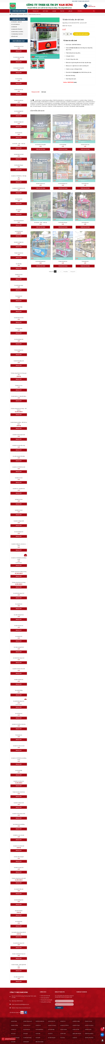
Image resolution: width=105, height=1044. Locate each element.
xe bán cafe (44, 104)
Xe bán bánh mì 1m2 (18, 45)
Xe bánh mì (14, 26)
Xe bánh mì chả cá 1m (19, 671)
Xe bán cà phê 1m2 (18, 584)
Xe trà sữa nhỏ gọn (18, 147)
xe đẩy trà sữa (79, 103)
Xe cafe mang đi (37, 106)
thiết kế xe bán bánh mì (58, 100)
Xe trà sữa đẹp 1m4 (18, 459)
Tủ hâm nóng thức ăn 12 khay (19, 501)
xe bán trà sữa (71, 103)
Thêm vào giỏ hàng (81, 34)
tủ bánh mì (52, 101)
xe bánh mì (32, 103)
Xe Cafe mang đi (15, 24)
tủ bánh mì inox (88, 884)
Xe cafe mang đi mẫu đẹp (19, 394)
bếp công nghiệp (80, 106)
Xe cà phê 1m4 (18, 519)
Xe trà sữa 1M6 (18, 661)
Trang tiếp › (65, 271)
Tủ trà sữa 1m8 (18, 287)
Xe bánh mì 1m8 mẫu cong (18, 385)
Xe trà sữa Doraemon (19, 195)
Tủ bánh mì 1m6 (18, 335)
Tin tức (62, 11)
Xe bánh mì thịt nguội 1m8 (19, 375)
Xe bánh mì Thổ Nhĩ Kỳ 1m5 (18, 167)
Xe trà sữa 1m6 (18, 119)
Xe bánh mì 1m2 (18, 413)
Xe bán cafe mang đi (19, 736)
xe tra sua (86, 103)
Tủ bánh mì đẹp (18, 269)
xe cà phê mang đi (75, 104)
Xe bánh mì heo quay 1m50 (18, 699)
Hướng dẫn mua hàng (46, 864)
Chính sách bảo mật (45, 858)
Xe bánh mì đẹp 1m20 (19, 689)
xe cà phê (38, 900)
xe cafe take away (85, 104)
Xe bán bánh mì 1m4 (18, 137)
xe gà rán (50, 106)
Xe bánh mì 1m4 (18, 440)
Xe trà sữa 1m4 (18, 176)
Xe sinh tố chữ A (18, 782)
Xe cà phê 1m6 (18, 791)
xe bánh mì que (81, 101)
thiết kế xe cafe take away (64, 104)
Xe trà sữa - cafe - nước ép (18, 128)
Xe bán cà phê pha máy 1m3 (18, 819)
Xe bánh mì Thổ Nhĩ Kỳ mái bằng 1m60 (18, 651)
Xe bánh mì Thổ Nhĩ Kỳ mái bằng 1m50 (18, 480)
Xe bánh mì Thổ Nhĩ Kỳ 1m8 (18, 403)
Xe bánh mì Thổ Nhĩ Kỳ (16, 29)
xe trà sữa (32, 104)
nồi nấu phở (72, 106)
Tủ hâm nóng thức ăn (17, 34)
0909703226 (10, 1039)
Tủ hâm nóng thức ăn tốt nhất (19, 754)
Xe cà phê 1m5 (18, 547)
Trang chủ (36, 11)
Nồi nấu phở (14, 36)
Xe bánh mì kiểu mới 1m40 (19, 575)
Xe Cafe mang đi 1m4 (19, 556)
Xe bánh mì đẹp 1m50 (19, 450)
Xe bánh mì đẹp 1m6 (18, 213)
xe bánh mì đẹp (83, 100)
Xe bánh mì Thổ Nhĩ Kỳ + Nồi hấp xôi (18, 156)
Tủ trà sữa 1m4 (18, 260)
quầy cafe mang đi (52, 104)
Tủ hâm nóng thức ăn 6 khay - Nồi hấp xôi (19, 354)
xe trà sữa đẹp (56, 103)
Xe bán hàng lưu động (17, 31)
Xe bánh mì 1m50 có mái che (18, 623)
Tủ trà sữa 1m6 (18, 632)
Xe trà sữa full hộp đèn (18, 63)
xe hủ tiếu (66, 106)
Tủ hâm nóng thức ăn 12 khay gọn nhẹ (19, 325)
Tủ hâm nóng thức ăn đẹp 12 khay (19, 491)
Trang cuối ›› (73, 271)
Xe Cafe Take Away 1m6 (18, 566)
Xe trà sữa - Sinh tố (16, 22)
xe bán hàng (38, 100)
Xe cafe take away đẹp (18, 54)
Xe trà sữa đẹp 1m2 (18, 100)
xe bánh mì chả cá (90, 101)
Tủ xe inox (44, 106)
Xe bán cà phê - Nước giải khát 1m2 (18, 829)
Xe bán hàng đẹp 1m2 (19, 315)
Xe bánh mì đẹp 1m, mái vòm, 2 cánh (18, 469)
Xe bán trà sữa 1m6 (18, 538)
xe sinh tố (38, 104)
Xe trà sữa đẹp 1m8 (18, 297)
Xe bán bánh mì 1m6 (18, 278)
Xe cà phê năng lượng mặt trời (19, 801)
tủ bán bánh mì (45, 101)
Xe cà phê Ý (18, 185)
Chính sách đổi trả (45, 860)
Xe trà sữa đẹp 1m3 (18, 773)
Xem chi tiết (19, 49)
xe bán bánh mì (68, 100)
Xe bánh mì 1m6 (18, 431)
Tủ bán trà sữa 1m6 (18, 222)
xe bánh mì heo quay (60, 101)
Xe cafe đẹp (18, 232)
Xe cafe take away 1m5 (18, 810)
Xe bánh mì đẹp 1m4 (18, 110)
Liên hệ (70, 11)
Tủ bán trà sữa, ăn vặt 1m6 (19, 680)
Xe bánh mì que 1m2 (18, 745)
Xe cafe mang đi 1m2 (19, 529)
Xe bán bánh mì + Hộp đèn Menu (18, 345)
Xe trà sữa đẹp (18, 72)
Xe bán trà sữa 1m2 (18, 91)
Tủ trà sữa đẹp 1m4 (18, 306)
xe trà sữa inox (40, 103)
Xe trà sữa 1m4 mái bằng (18, 708)
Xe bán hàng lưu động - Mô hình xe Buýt (19, 365)
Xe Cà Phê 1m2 (18, 614)
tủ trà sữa (91, 103)
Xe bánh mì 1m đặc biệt (18, 726)
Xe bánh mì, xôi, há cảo (18, 717)
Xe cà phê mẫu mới (18, 764)
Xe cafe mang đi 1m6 (19, 839)
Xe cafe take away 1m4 (18, 510)
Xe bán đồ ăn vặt (19, 204)
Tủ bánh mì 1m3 (18, 241)
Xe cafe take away (18, 250)
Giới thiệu (45, 11)
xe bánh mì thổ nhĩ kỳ (71, 101)
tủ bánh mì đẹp (36, 101)
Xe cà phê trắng (18, 593)
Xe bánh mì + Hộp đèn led (19, 422)
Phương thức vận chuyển (46, 862)
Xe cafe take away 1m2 (18, 603)
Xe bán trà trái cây (18, 82)
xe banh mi (76, 100)
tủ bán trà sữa (64, 103)
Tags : (32, 100)
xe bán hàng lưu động (47, 100)
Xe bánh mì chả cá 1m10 (18, 641)
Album (54, 11)
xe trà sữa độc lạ (48, 103)
